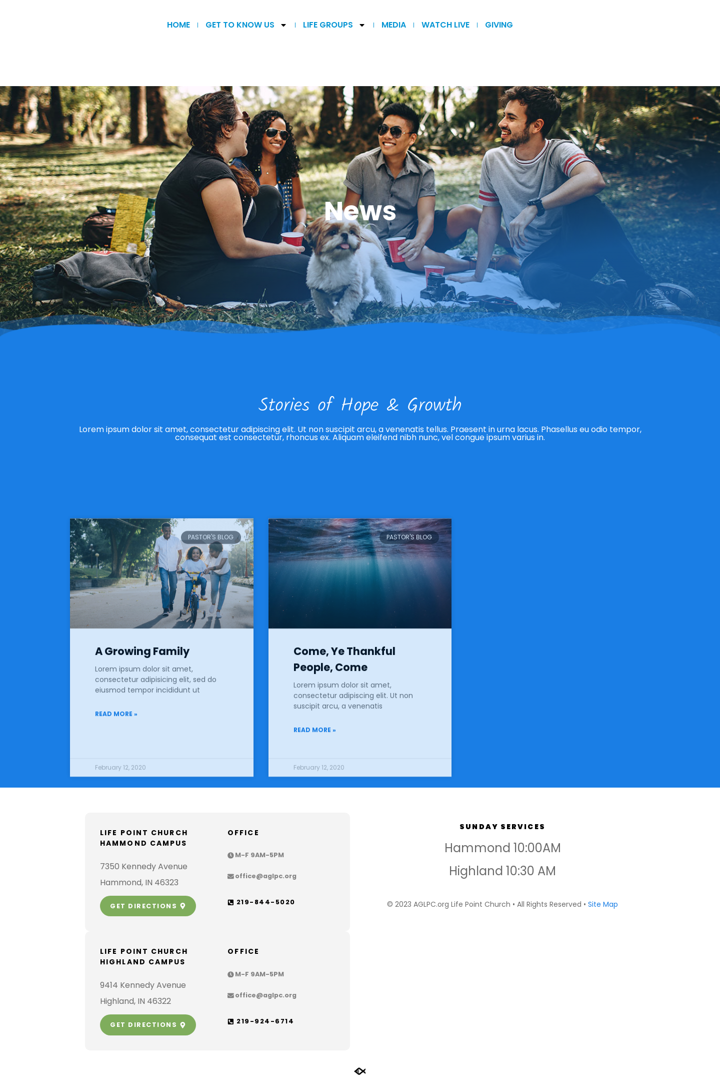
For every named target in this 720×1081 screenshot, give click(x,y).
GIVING (499, 25)
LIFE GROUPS (334, 25)
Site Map (603, 904)
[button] (256, 855)
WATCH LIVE (446, 25)
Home (178, 25)
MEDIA (394, 25)
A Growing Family (142, 780)
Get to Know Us (247, 25)
